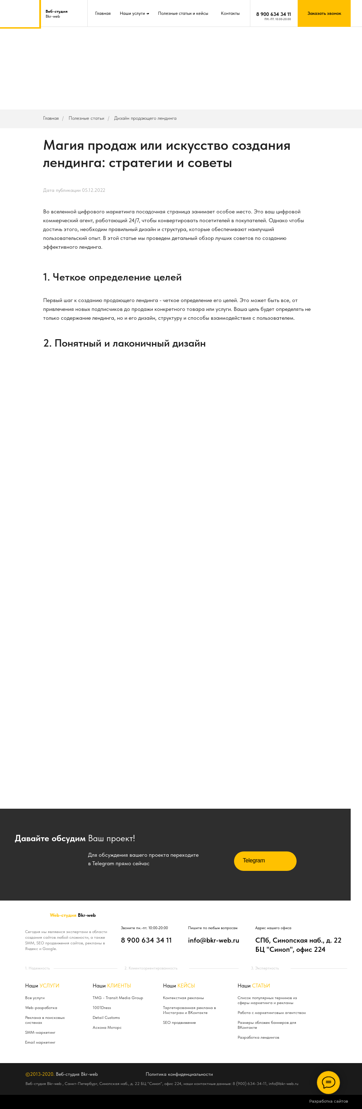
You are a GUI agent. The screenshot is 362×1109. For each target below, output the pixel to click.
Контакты (230, 13)
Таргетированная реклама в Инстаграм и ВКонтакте (189, 1010)
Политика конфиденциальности (179, 1074)
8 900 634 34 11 (273, 14)
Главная (103, 13)
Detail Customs (106, 1017)
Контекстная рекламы (183, 997)
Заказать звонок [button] (324, 13)
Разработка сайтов (328, 1101)
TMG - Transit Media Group (118, 997)
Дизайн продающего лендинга (145, 118)
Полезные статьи (86, 118)
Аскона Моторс (107, 1027)
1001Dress (102, 1007)
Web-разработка (41, 1007)
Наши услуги (132, 13)
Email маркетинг (40, 1042)
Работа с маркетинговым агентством (272, 1012)
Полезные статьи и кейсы (183, 13)
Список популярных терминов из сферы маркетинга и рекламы (267, 1000)
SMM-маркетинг (40, 1032)
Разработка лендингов (258, 1037)
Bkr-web (57, 14)
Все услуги (35, 997)
